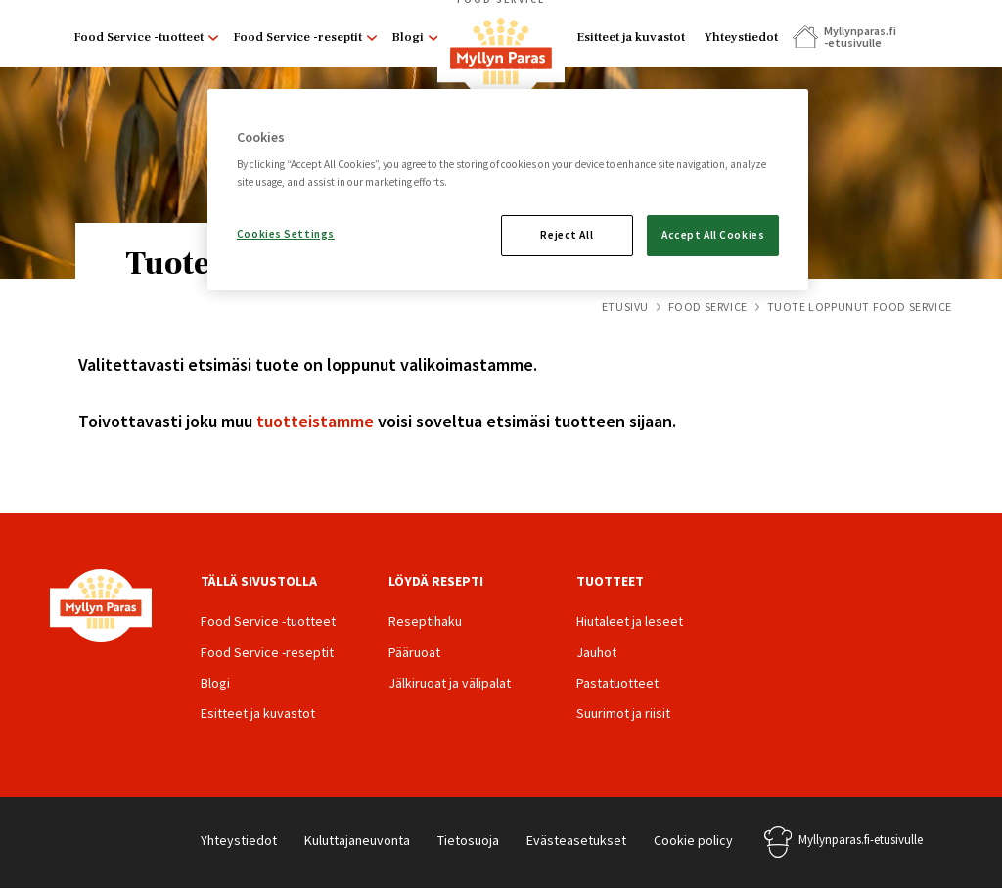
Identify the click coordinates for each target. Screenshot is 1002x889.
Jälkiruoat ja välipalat (449, 682)
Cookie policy (693, 840)
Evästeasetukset (576, 840)
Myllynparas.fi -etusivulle (859, 36)
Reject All (566, 235)
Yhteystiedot (741, 37)
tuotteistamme (315, 421)
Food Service (708, 306)
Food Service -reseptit (297, 37)
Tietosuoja (468, 840)
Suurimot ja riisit (623, 713)
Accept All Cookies (712, 235)
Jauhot (596, 652)
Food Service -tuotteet (138, 37)
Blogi (407, 37)
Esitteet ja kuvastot (630, 37)
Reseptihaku (425, 621)
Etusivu (625, 306)
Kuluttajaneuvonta (357, 840)
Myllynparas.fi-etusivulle (860, 839)
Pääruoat (414, 652)
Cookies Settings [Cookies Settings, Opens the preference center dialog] (286, 234)
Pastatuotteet (617, 682)
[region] (507, 189)
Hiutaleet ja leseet (629, 621)
